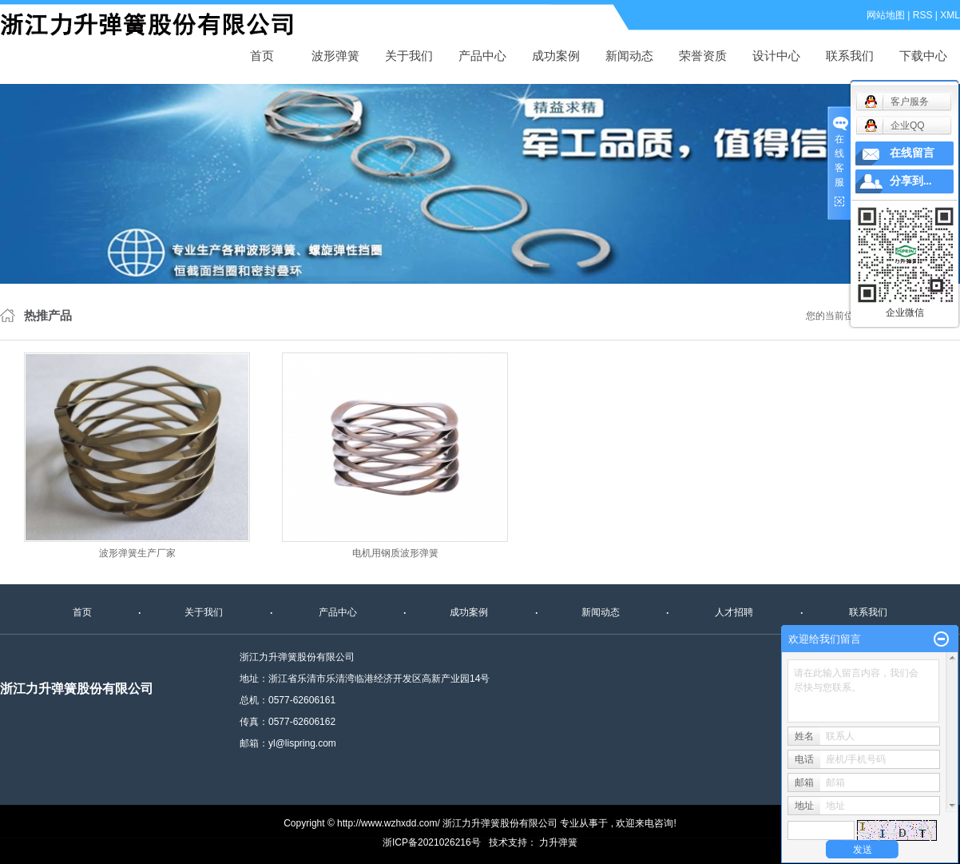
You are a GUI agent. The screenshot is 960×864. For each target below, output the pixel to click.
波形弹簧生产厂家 (137, 553)
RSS (923, 15)
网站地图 (886, 15)
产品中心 (482, 55)
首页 (262, 55)
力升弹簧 (558, 842)
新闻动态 (629, 55)
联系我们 (850, 55)
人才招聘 (734, 612)
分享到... (911, 181)
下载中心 (923, 55)
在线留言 (912, 153)
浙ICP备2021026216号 (432, 842)
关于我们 (409, 55)
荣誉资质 (703, 55)
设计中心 (776, 55)
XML (950, 15)
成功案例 (556, 55)
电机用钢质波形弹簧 (395, 553)
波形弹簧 (335, 55)
